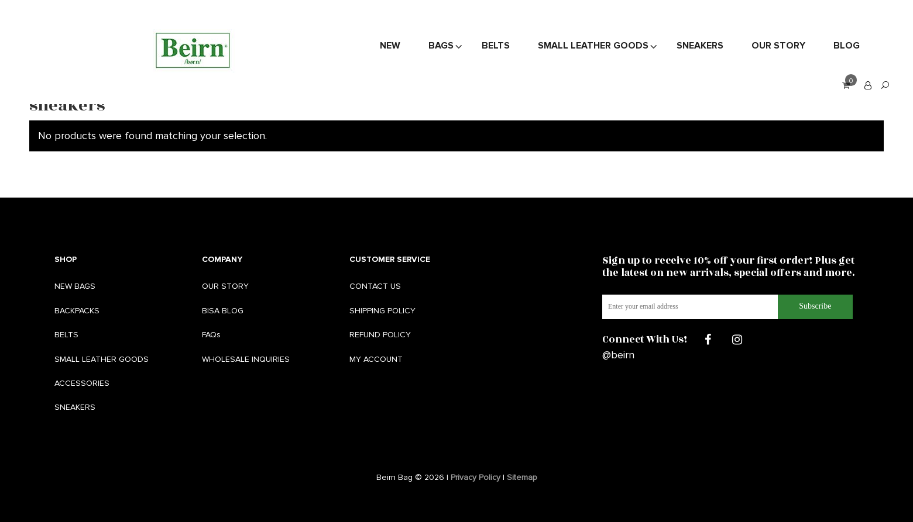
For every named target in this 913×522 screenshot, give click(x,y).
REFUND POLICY (380, 335)
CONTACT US (375, 286)
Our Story (538, 46)
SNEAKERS (74, 407)
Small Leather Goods (353, 46)
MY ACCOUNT (376, 359)
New (150, 46)
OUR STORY (225, 286)
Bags (201, 46)
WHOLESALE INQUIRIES (246, 359)
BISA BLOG (222, 311)
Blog (606, 46)
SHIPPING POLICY (382, 311)
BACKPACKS (76, 311)
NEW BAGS (74, 286)
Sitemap (522, 477)
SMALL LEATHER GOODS (101, 359)
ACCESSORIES (81, 383)
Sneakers (460, 46)
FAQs (211, 335)
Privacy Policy (475, 477)
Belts (256, 46)
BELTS (66, 335)
